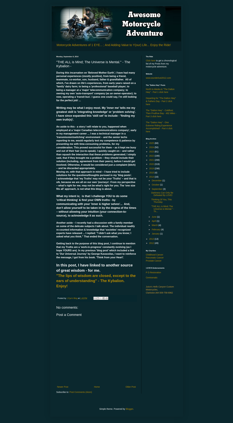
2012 (152, 243)
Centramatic (151, 277)
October (156, 184)
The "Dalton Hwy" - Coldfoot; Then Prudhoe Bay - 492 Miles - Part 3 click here (161, 113)
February (156, 229)
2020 (152, 164)
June (154, 217)
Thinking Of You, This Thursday (161, 200)
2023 (152, 151)
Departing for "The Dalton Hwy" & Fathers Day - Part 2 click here (161, 101)
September (157, 189)
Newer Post (62, 387)
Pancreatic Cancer (155, 257)
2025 (152, 143)
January (156, 233)
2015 (152, 172)
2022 (152, 156)
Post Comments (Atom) (80, 392)
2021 (152, 160)
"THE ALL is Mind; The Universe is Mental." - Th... (162, 209)
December (157, 180)
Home (97, 387)
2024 (152, 147)
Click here (150, 60)
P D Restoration (153, 272)
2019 (152, 168)
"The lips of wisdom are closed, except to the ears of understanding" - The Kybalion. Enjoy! (96, 281)
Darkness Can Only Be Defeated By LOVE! (162, 194)
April (154, 221)
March (155, 225)
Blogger (129, 409)
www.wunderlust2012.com (158, 78)
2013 (152, 239)
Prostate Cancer (154, 260)
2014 (152, 177)
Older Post (131, 387)
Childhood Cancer (154, 254)
